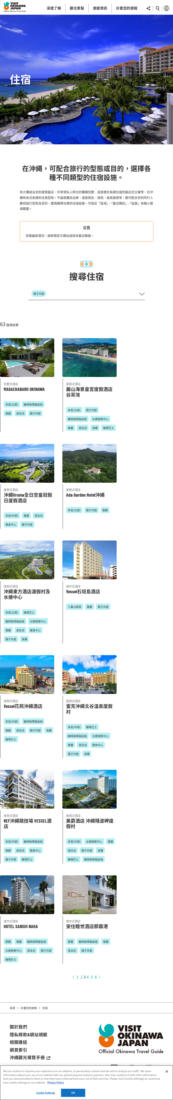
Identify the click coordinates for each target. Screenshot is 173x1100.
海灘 (95, 428)
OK (73, 1093)
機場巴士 (108, 428)
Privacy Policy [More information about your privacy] (55, 1082)
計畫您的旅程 (29, 1008)
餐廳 (8, 413)
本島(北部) (11, 404)
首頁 (12, 1008)
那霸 (8, 941)
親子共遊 (35, 413)
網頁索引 (18, 1049)
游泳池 (20, 413)
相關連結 (18, 1042)
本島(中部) (11, 515)
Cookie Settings (45, 1093)
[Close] (167, 1071)
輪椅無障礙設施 (33, 404)
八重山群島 (74, 607)
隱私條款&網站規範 (28, 1034)
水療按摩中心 (100, 419)
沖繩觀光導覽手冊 (30, 1057)
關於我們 (18, 1026)
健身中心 (10, 524)
